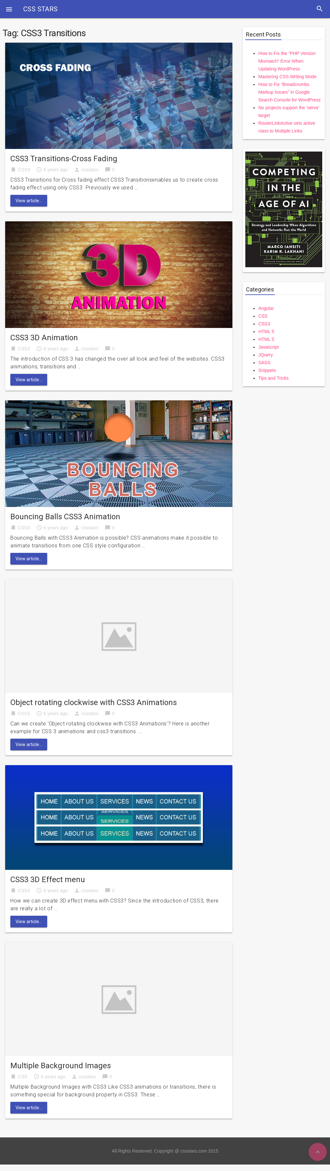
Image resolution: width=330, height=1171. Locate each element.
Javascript (268, 347)
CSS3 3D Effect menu (47, 879)
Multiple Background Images (60, 1065)
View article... (28, 200)
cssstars (90, 169)
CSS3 (24, 169)
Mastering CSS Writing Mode (287, 76)
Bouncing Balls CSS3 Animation (65, 516)
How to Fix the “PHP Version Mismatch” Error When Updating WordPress (286, 61)
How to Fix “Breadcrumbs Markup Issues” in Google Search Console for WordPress (289, 92)
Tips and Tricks (273, 378)
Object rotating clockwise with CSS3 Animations (93, 702)
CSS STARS (40, 9)
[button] (9, 9)
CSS (22, 1076)
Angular (266, 308)
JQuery (265, 354)
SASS (264, 362)
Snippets (267, 370)
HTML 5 (266, 331)
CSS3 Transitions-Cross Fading (63, 158)
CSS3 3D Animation (44, 337)
